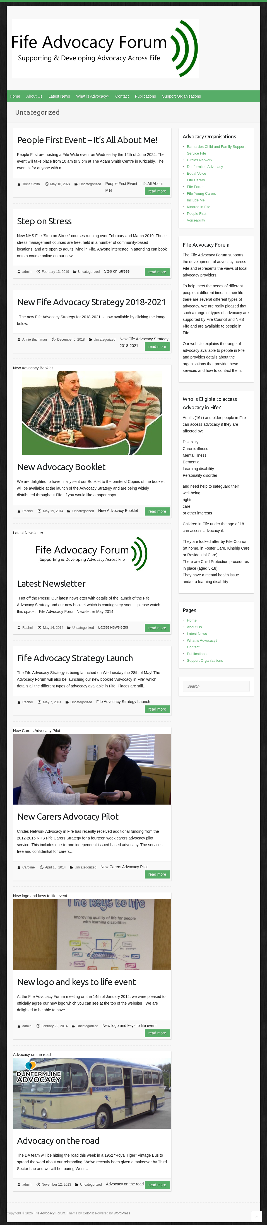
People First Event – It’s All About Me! (87, 140)
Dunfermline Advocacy (205, 167)
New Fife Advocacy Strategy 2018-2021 (91, 302)
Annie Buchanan (34, 339)
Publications (145, 96)
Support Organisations (181, 96)
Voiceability (196, 220)
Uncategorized (90, 184)
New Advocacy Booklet (61, 467)
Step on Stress (44, 221)
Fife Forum (196, 187)
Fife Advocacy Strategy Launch (75, 658)
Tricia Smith (31, 184)
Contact (122, 96)
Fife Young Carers (201, 193)
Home (15, 96)
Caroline (28, 867)
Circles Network (199, 160)
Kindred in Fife (198, 207)
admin (27, 272)
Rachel (27, 511)
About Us (34, 96)
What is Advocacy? (92, 96)
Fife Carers (196, 180)
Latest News (59, 96)
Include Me (196, 200)
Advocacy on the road (58, 1140)
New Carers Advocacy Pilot (68, 816)
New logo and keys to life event (76, 982)
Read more (157, 191)
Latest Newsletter (51, 583)
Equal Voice (196, 173)
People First (196, 213)
